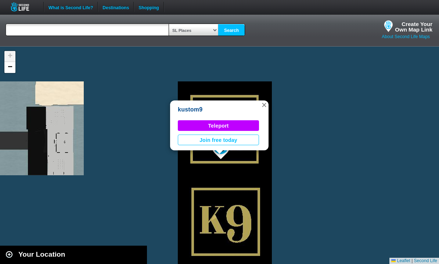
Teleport (218, 126)
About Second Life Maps (406, 36)
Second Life (24, 7)
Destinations (115, 7)
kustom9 (190, 109)
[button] (264, 104)
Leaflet (400, 260)
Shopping (148, 7)
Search (231, 30)
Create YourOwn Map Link (413, 27)
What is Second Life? (70, 7)
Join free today (218, 140)
